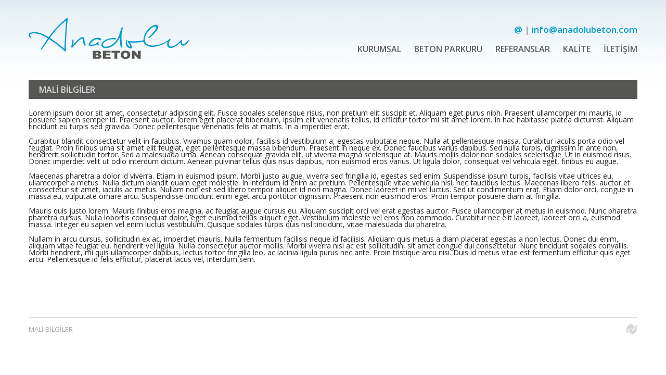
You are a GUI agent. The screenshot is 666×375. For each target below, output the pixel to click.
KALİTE (577, 49)
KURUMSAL (379, 49)
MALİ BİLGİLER (51, 329)
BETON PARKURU (448, 49)
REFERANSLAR (522, 49)
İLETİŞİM (620, 49)
